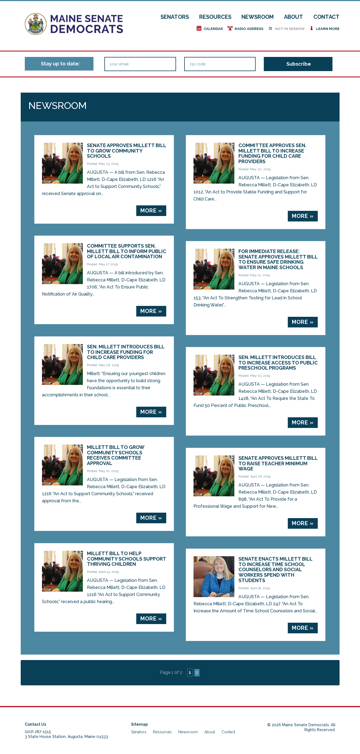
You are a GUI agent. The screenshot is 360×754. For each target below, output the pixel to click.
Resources (215, 17)
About (293, 17)
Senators (175, 17)
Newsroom (257, 17)
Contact (326, 17)
